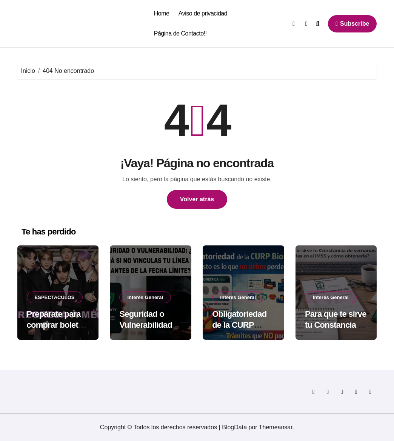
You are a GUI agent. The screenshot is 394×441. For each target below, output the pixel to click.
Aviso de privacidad (203, 13)
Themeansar (275, 427)
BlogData (234, 427)
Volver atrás (197, 199)
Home (161, 13)
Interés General (145, 297)
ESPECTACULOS (55, 297)
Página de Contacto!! (180, 33)
